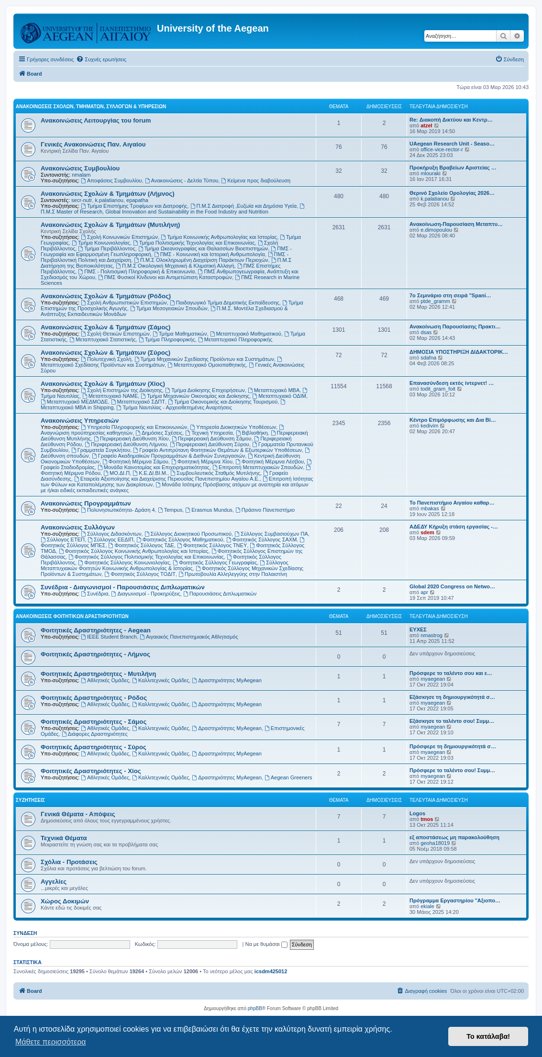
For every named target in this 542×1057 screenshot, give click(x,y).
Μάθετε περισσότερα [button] (50, 1042)
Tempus (170, 510)
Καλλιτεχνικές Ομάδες (160, 680)
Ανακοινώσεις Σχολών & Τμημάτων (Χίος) (103, 383)
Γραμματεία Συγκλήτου (100, 450)
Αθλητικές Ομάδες (105, 680)
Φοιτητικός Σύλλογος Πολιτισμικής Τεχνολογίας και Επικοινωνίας (146, 557)
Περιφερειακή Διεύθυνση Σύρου (209, 444)
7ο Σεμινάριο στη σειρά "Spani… (450, 295)
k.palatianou (109, 200)
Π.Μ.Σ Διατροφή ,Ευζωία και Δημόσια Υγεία (243, 206)
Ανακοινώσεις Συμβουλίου (80, 168)
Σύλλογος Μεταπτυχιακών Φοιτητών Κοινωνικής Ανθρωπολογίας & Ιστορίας (164, 565)
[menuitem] (101, 59)
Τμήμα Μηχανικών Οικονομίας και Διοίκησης (195, 396)
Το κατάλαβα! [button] (488, 1036)
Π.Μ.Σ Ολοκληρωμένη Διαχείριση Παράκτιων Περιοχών (201, 260)
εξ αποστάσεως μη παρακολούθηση (454, 837)
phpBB (255, 1008)
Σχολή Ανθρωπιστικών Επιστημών (124, 302)
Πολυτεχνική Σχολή (106, 359)
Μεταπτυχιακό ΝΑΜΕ (110, 396)
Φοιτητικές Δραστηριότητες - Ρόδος (94, 697)
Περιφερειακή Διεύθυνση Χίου (131, 438)
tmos (426, 819)
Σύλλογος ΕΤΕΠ (63, 539)
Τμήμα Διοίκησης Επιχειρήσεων (204, 390)
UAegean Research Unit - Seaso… (452, 143)
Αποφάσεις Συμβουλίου (111, 180)
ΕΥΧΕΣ (418, 629)
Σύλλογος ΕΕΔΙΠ (110, 539)
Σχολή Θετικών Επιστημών (115, 334)
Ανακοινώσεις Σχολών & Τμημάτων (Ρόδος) (106, 296)
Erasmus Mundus (208, 510)
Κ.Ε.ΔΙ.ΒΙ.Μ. (150, 473)
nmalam (81, 175)
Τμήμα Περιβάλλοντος (106, 248)
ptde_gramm (435, 301)
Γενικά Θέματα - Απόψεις (78, 814)
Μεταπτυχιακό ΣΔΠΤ (138, 402)
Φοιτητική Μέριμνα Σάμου (135, 461)
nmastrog (431, 635)
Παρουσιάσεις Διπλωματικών (219, 593)
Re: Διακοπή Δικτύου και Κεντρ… (451, 120)
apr (424, 592)
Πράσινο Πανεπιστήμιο (265, 510)
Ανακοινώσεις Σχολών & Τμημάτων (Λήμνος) (108, 193)
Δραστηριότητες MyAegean (226, 680)
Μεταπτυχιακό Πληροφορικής (235, 339)
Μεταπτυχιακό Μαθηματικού (245, 334)
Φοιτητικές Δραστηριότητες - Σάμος (93, 721)
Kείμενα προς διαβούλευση (255, 180)
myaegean (432, 679)
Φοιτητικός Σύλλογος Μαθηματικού (179, 539)
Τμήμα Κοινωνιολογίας (101, 243)
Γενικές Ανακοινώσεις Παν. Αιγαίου (93, 144)
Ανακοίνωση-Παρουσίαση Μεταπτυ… (456, 224)
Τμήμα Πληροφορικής (167, 339)
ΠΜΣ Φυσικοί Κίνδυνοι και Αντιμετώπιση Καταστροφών (165, 277)
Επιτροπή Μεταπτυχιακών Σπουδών (257, 467)
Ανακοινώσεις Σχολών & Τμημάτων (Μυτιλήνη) (110, 224)
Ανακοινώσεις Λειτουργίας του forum (96, 120)
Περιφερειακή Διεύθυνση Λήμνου (126, 444)
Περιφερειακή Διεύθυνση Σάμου (211, 438)
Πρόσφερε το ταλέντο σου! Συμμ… (452, 770)
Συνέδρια (94, 593)
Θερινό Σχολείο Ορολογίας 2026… (452, 193)
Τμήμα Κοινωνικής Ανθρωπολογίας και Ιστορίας (219, 237)
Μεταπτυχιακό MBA (273, 390)
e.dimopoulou (436, 230)
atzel (426, 125)
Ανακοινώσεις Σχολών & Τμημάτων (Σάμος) (105, 327)
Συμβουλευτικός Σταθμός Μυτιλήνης (215, 473)
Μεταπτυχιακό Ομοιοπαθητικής (206, 365)
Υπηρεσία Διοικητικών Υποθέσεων (233, 427)
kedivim (429, 425)
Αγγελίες (53, 881)
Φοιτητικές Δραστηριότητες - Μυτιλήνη (98, 673)
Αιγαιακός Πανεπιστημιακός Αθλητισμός (189, 637)
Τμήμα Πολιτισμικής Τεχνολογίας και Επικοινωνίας (194, 243)
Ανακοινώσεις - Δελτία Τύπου (182, 180)
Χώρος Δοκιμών (65, 901)
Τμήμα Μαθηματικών (180, 334)
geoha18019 (435, 843)
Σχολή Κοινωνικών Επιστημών (119, 237)
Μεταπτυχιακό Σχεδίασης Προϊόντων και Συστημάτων (162, 362)
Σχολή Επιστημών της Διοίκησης (121, 390)
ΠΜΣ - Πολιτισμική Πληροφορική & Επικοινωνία (136, 271)
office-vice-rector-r (441, 149)
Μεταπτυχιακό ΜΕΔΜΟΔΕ (74, 402)
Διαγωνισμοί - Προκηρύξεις (145, 593)
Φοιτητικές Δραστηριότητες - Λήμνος (95, 654)
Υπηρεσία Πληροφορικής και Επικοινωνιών (134, 427)
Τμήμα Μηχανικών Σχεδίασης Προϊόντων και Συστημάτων (204, 359)
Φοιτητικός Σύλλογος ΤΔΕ (141, 545)
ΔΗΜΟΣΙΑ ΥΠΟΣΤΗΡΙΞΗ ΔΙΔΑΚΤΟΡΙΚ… (458, 352)
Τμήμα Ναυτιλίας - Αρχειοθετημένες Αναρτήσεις (174, 407)
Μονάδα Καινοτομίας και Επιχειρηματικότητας (154, 467)
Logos (417, 813)
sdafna (428, 357)
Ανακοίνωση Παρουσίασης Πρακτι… (454, 326)
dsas (425, 332)
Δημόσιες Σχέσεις (158, 433)
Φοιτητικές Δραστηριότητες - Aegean (96, 630)
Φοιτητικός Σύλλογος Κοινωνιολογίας (124, 562)
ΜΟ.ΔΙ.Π (116, 473)
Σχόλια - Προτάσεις (69, 862)
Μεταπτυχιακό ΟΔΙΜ (279, 396)
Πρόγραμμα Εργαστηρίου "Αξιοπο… (454, 900)
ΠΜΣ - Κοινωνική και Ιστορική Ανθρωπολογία (209, 254)
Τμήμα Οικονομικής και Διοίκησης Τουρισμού (222, 402)
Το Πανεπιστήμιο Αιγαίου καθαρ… (452, 503)
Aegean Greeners (288, 777)
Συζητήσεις (30, 800)
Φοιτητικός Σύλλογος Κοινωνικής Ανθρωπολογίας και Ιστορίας (134, 551)
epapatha (137, 200)
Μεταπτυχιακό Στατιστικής (102, 339)
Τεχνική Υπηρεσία (208, 433)
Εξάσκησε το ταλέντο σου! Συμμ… (451, 721)
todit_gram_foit (437, 389)
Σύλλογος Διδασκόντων (111, 534)
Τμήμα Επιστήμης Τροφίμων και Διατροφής (134, 206)
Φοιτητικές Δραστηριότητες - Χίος (91, 771)
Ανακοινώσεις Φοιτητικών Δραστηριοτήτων (72, 616)
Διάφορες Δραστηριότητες (95, 734)
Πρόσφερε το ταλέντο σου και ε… (450, 673)
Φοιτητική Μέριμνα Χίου (201, 461)
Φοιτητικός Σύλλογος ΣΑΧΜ (261, 539)
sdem (427, 532)
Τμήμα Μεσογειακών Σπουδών (169, 308)
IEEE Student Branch (109, 637)
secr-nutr (81, 200)
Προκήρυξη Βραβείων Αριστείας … (453, 167)
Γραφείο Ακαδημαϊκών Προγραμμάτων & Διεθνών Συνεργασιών (168, 456)
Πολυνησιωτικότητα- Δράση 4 (118, 510)
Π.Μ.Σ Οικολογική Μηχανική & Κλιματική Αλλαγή (175, 266)
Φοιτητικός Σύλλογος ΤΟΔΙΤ (140, 574)
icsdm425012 (271, 971)
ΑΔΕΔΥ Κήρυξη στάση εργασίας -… (453, 526)
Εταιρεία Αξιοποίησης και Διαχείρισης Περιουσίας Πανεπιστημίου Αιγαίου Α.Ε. (167, 479)
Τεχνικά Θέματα (64, 838)
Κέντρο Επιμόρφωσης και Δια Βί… (452, 420)
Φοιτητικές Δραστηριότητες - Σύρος (93, 747)
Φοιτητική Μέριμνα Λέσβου (269, 461)
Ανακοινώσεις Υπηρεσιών (80, 420)
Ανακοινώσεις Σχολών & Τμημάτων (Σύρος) (105, 352)
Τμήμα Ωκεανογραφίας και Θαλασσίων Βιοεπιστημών (203, 248)
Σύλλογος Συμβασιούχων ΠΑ (271, 534)
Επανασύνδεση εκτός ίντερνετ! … (451, 383)
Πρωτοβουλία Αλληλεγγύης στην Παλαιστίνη (232, 574)
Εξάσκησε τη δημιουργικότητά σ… (452, 697)
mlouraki (430, 173)
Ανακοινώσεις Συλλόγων (78, 527)
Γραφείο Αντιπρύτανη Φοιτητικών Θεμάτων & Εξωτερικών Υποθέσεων (217, 450)
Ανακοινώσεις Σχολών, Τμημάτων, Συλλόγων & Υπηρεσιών (91, 106)
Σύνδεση (25, 933)
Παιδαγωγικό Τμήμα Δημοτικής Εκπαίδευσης (224, 302)
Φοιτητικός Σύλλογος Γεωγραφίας (215, 562)
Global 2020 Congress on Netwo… (452, 586)
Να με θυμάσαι (266, 944)
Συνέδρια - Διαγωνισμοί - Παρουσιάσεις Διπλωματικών (123, 587)
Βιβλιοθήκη (252, 433)
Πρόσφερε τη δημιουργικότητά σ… (452, 746)
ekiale (427, 906)
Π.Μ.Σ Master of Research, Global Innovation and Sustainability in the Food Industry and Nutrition (173, 208)
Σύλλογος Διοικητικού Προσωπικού (188, 534)
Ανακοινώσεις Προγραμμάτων (86, 503)
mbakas (429, 508)
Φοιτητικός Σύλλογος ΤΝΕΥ (212, 545)
